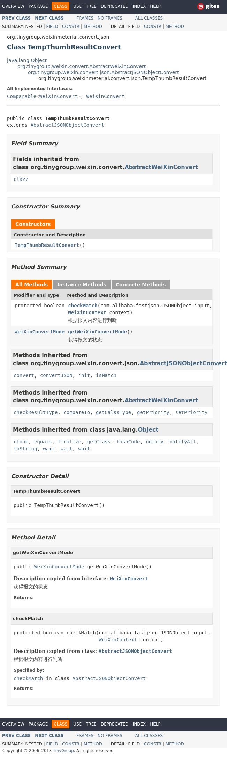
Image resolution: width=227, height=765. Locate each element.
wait (49, 448)
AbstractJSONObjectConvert (67, 125)
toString (25, 448)
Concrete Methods (141, 284)
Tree (91, 6)
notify (155, 441)
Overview (13, 6)
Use (77, 6)
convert (24, 375)
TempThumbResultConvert (47, 245)
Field (52, 26)
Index (139, 6)
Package (38, 6)
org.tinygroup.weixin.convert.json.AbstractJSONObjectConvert (103, 72)
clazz (21, 179)
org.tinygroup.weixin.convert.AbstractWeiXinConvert (81, 66)
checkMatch (82, 305)
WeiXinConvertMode (40, 331)
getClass (99, 441)
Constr (71, 26)
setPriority (191, 412)
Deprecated (115, 6)
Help (155, 6)
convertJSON (56, 375)
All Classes (149, 18)
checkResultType (36, 412)
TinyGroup (63, 750)
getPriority (153, 412)
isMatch (106, 375)
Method (93, 26)
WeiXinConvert (58, 96)
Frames (85, 18)
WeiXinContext (87, 312)
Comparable (21, 96)
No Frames (110, 18)
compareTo (76, 412)
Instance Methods (81, 284)
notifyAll (182, 441)
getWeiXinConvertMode (97, 331)
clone (21, 441)
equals (43, 441)
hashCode (128, 441)
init (84, 375)
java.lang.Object (27, 60)
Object (148, 429)
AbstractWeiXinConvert (161, 167)
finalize (69, 441)
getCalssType (113, 412)
